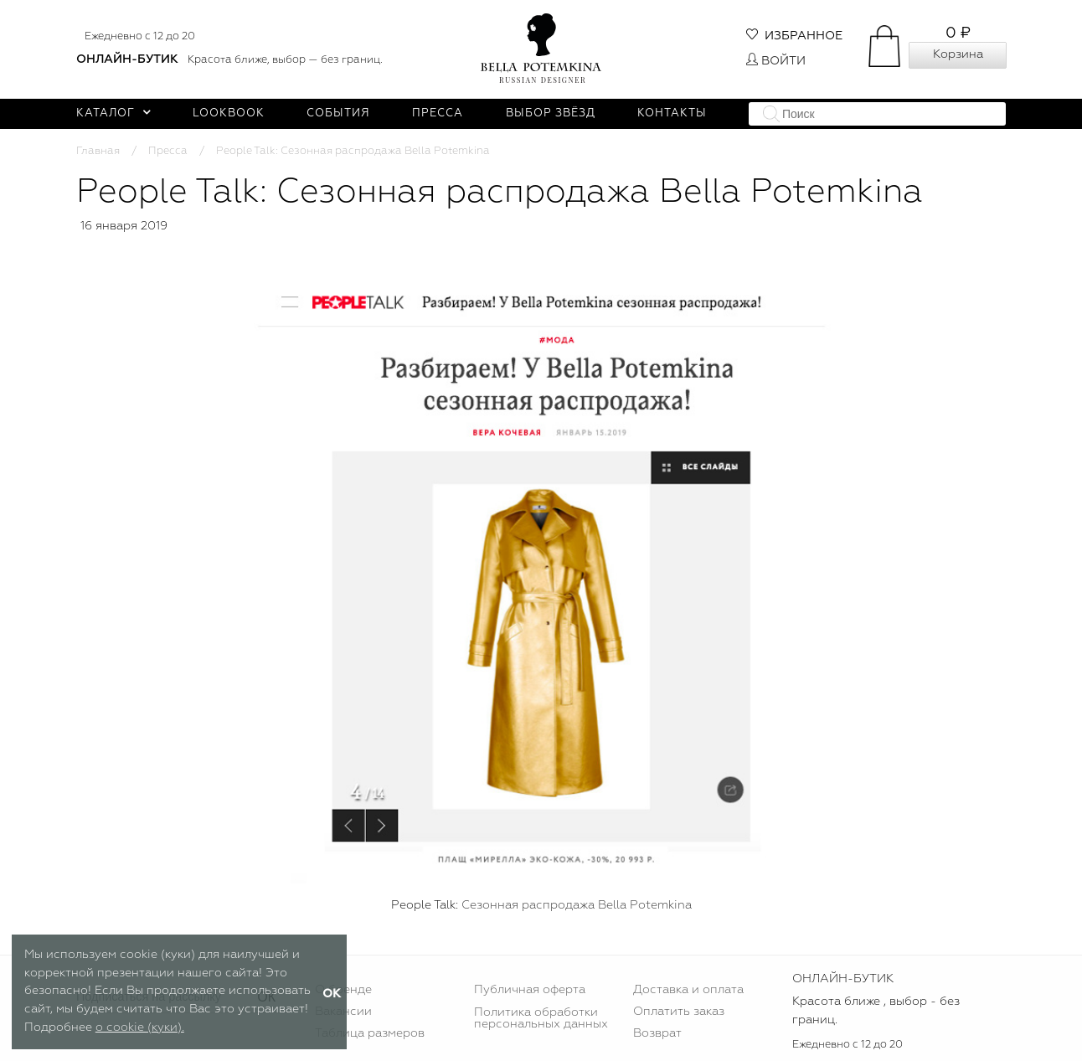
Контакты (672, 113)
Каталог (113, 113)
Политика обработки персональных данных (541, 1018)
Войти (776, 61)
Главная (98, 151)
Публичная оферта (529, 990)
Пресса (437, 113)
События (338, 113)
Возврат (657, 1033)
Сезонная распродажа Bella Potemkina (576, 905)
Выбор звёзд (550, 113)
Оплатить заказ (678, 1011)
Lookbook (229, 113)
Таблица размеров (370, 1033)
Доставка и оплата (688, 990)
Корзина (958, 54)
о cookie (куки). (139, 1027)
